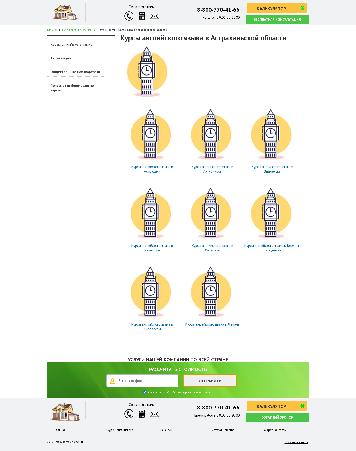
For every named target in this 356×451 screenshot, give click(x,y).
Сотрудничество (223, 430)
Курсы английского (120, 430)
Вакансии (166, 430)
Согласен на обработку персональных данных (180, 392)
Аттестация (60, 58)
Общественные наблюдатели (75, 71)
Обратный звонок (277, 417)
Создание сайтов (296, 442)
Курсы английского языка (71, 44)
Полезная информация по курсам (72, 87)
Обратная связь (275, 430)
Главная (60, 430)
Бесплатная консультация (277, 19)
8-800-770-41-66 (218, 9)
